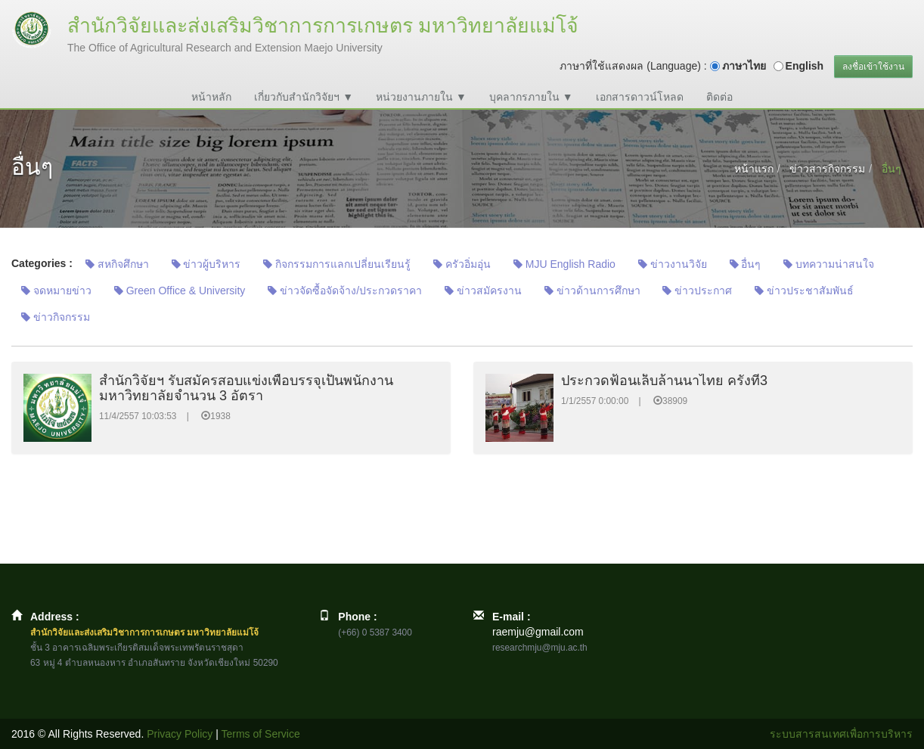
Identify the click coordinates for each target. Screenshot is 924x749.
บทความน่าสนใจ (828, 264)
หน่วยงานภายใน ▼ (421, 97)
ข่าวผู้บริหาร (206, 264)
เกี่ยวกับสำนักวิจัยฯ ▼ (303, 97)
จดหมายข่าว (56, 290)
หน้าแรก (754, 169)
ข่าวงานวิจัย (672, 264)
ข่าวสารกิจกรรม (827, 169)
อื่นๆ (745, 264)
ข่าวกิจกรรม (55, 317)
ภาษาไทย (744, 66)
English (805, 66)
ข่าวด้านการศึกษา (592, 290)
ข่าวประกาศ (697, 290)
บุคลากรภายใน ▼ (531, 97)
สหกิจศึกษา (117, 264)
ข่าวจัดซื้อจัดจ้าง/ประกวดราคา (345, 290)
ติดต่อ (719, 97)
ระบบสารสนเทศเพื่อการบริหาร (841, 734)
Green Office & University (180, 290)
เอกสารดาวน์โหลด (640, 97)
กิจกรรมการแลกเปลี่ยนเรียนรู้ (337, 264)
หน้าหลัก (211, 97)
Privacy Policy (179, 734)
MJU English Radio (564, 264)
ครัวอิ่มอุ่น (462, 264)
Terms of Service (261, 734)
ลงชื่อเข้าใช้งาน (873, 66)
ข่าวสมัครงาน (483, 290)
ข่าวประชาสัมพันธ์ (804, 290)
